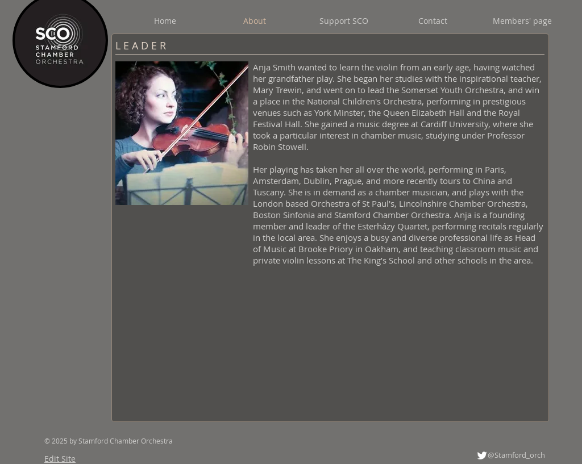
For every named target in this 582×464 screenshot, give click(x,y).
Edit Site (60, 458)
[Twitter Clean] (482, 455)
